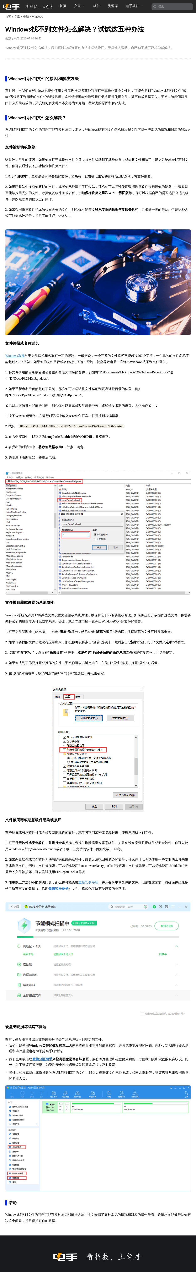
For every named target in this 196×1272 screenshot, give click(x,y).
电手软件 (135, 6)
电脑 (26, 16)
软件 (96, 6)
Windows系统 (15, 355)
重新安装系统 (88, 882)
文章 (79, 6)
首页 (63, 6)
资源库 (113, 6)
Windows (37, 16)
